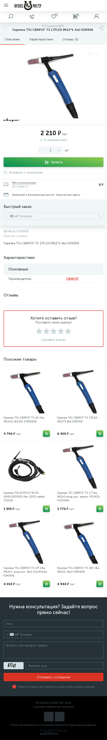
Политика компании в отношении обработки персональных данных (53, 724)
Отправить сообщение (53, 677)
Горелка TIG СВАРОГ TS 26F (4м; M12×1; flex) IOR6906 (78, 569)
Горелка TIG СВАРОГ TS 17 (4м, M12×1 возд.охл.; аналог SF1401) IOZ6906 (78, 496)
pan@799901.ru (49, 733)
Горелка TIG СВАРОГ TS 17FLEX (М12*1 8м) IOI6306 (77, 419)
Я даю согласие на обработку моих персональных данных (56, 686)
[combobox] (11, 216)
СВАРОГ (72, 279)
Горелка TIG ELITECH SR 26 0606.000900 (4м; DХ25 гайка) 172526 (24, 496)
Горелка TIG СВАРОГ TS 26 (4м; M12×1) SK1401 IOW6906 (24, 419)
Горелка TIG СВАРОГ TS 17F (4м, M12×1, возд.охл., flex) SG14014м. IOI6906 (26, 571)
